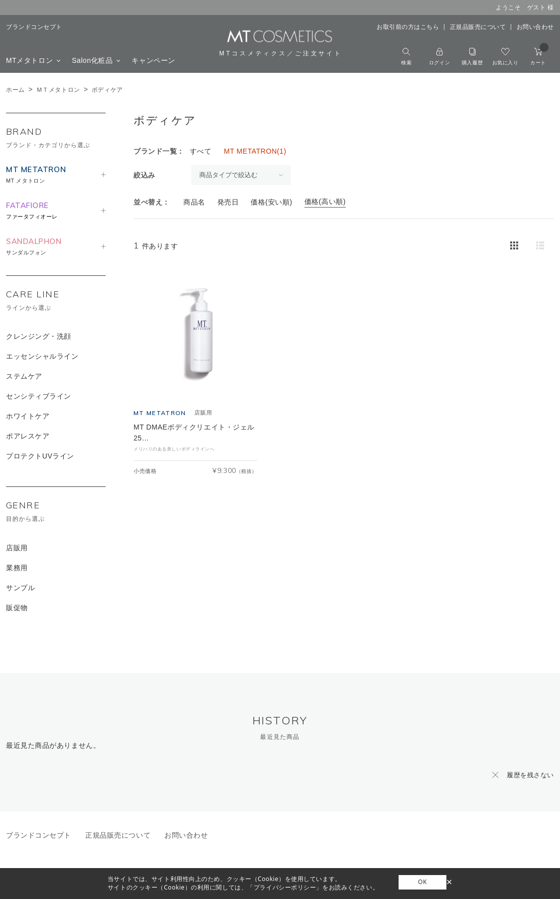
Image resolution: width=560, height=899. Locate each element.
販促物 (17, 608)
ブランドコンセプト (34, 26)
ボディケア (107, 89)
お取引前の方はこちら (408, 26)
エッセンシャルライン (42, 356)
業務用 (17, 568)
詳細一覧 (540, 245)
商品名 (194, 202)
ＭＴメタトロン (58, 89)
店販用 (17, 548)
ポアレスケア (27, 436)
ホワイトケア (27, 416)
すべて (201, 151)
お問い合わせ (535, 26)
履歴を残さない (530, 775)
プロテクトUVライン (40, 456)
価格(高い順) (325, 202)
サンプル (20, 588)
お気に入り (505, 56)
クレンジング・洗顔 (38, 336)
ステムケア (24, 376)
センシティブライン (38, 396)
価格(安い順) (271, 202)
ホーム (15, 89)
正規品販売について (478, 26)
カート (539, 56)
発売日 (228, 202)
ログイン (439, 56)
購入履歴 (472, 56)
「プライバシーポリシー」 (284, 887)
